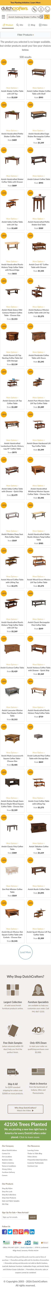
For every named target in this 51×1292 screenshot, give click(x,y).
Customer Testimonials (36, 1163)
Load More (25, 952)
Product (8, 25)
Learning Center (33, 1150)
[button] (25, 35)
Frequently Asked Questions (38, 1160)
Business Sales (7, 1160)
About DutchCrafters (9, 1150)
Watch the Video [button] (25, 1109)
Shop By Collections (9, 1195)
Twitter (10, 1231)
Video (43, 25)
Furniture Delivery (8, 1172)
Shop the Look (7, 1192)
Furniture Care (33, 1166)
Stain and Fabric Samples (11, 1201)
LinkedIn (32, 1231)
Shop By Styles (7, 1188)
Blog (31, 25)
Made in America (8, 1163)
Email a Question (27, 1247)
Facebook (4, 1231)
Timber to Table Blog (35, 1153)
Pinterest (21, 1231)
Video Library (32, 1157)
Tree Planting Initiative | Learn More (25, 2)
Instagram (26, 1231)
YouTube (15, 1231)
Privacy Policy (7, 1169)
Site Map (5, 1204)
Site (19, 25)
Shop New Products (9, 1198)
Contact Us (6, 1153)
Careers (4, 1175)
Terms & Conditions (9, 1166)
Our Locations (7, 1157)
